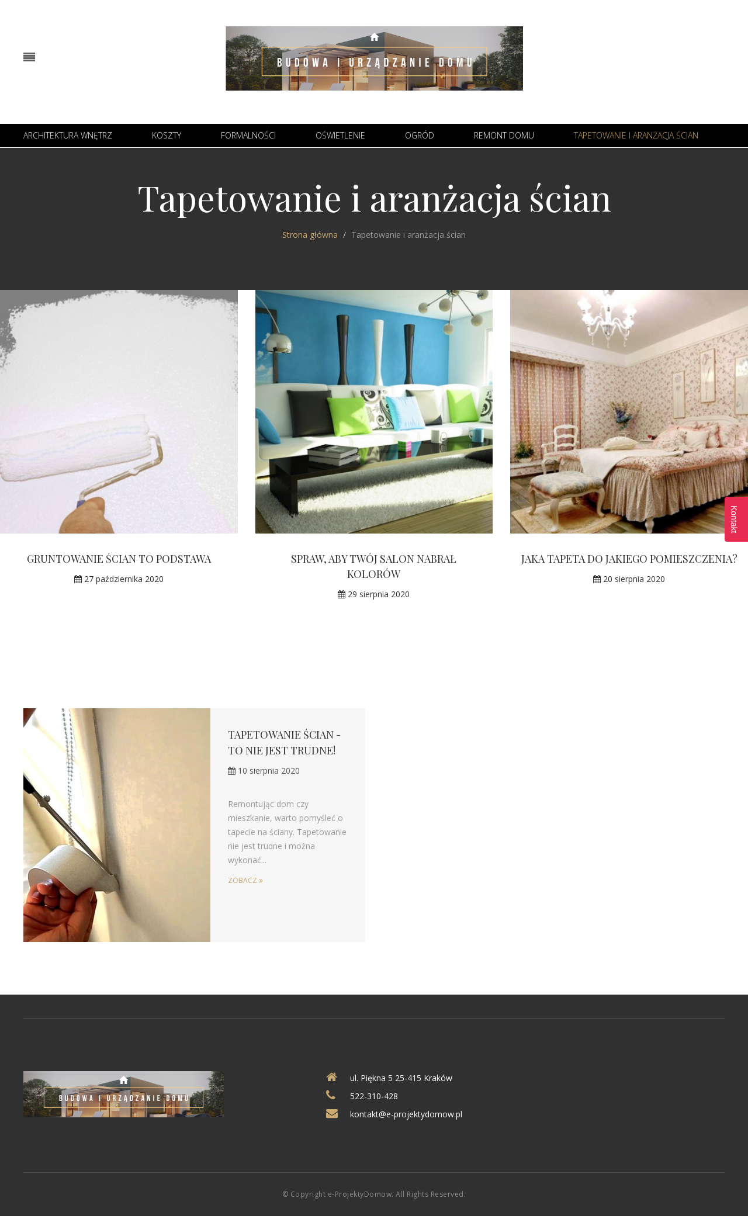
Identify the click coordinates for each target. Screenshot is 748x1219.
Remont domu (504, 135)
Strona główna (310, 234)
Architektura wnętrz (67, 135)
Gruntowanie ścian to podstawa (119, 559)
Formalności (248, 135)
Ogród (419, 135)
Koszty (166, 135)
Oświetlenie (340, 135)
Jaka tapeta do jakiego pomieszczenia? (629, 559)
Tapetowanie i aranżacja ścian (636, 135)
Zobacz (245, 879)
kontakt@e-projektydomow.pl (406, 1114)
